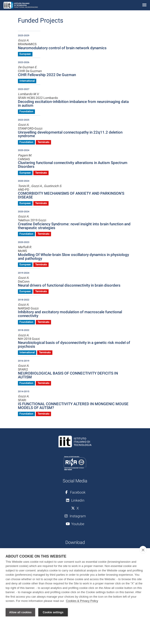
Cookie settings (53, 612)
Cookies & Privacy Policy (82, 601)
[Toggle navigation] (144, 5)
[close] (143, 550)
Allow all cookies (20, 612)
